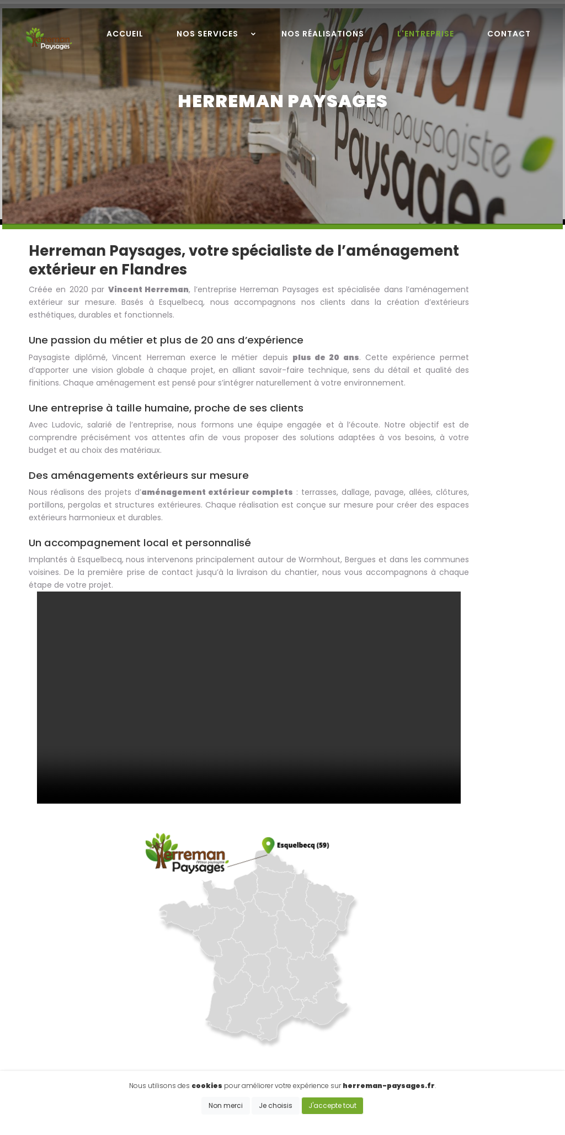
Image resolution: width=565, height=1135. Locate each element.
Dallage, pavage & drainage (447, 1007)
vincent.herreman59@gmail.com (273, 1013)
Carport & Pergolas (430, 1020)
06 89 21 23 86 (234, 998)
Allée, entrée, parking (433, 995)
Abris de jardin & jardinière (443, 1032)
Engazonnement (425, 1057)
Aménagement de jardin (441, 1044)
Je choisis (275, 1109)
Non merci (226, 1109)
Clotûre (408, 970)
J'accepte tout (332, 1109)
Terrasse (410, 983)
